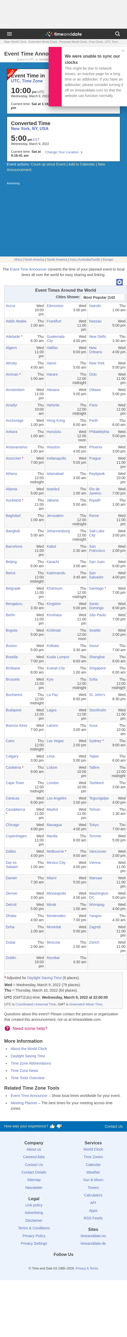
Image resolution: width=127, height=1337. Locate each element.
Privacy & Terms (87, 1268)
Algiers (11, 348)
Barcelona (14, 546)
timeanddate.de (93, 1243)
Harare (52, 374)
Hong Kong (56, 420)
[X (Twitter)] (55, 1264)
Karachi (53, 562)
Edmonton (55, 306)
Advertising (34, 1213)
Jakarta (53, 500)
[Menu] (9, 34)
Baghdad (13, 516)
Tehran (94, 809)
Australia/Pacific (89, 259)
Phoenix (95, 447)
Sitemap (34, 1180)
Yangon (95, 916)
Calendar (93, 1165)
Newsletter (34, 1188)
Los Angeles (56, 798)
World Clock (93, 1149)
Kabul (51, 546)
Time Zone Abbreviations (31, 1063)
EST (36, 140)
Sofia (93, 679)
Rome (94, 516)
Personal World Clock (73, 41)
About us (34, 1149)
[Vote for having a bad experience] (59, 1126)
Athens (11, 474)
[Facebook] (46, 1264)
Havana (53, 390)
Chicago (12, 825)
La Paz (52, 695)
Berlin (10, 615)
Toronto (95, 836)
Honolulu (54, 432)
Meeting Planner (24, 1103)
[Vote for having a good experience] (52, 1126)
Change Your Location (62, 152)
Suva (93, 725)
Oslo (93, 374)
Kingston (54, 604)
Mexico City (56, 862)
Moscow (53, 942)
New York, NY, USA (29, 128)
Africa (18, 259)
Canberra (13, 767)
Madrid (52, 809)
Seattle (95, 630)
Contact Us (114, 1126)
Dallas (11, 851)
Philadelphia (99, 432)
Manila (52, 836)
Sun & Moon (93, 1180)
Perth (93, 420)
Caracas (12, 798)
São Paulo (97, 615)
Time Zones (93, 1157)
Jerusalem (55, 516)
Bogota (11, 630)
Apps (93, 1210)
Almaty (11, 363)
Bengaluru (14, 604)
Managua (54, 825)
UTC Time (111, 41)
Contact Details (33, 1172)
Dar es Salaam (12, 864)
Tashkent (96, 783)
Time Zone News (24, 1071)
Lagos (51, 710)
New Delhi (97, 336)
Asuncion (13, 458)
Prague (95, 458)
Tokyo (94, 825)
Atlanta (11, 489)
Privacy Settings (34, 1243)
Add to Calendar (81, 164)
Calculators (93, 1195)
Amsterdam (15, 390)
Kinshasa (54, 615)
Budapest (13, 710)
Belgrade (13, 588)
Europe (108, 259)
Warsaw (95, 878)
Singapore (97, 668)
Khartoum (54, 588)
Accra (10, 306)
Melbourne (55, 851)
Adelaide (13, 336)
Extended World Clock (43, 41)
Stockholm (97, 710)
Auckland (13, 500)
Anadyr (11, 405)
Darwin (11, 878)
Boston (11, 646)
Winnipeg (96, 904)
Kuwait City (56, 668)
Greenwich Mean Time (85, 1004)
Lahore (52, 725)
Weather (93, 1172)
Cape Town (15, 783)
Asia (73, 259)
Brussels (13, 679)
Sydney (95, 741)
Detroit (11, 904)
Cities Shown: (68, 297)
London (53, 783)
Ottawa (95, 390)
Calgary (12, 756)
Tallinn (94, 767)
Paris (93, 405)
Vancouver (97, 851)
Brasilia (12, 657)
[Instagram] (72, 1264)
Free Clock (96, 41)
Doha (10, 927)
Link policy (33, 1205)
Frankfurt (54, 321)
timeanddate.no (93, 1236)
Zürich (94, 942)
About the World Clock (29, 1049)
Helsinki (53, 405)
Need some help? (30, 1028)
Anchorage (15, 420)
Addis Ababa (16, 321)
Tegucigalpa (99, 798)
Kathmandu (56, 573)
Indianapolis (56, 458)
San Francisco (97, 548)
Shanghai (97, 657)
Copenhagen (16, 836)
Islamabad (55, 474)
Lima (50, 756)
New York (97, 363)
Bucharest (14, 695)
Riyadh (95, 500)
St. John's (97, 695)
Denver (12, 893)
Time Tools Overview (27, 1078)
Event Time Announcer (28, 269)
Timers (93, 1188)
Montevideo (56, 916)
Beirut (10, 573)
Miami (51, 878)
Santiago (96, 588)
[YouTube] (81, 1264)
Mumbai (53, 958)
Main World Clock (15, 41)
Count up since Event (48, 164)
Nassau (95, 321)
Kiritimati (54, 630)
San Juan (97, 562)
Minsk (51, 904)
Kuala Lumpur (58, 657)
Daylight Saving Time (44, 978)
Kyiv (50, 679)
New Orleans (95, 350)
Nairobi (95, 306)
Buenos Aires (16, 725)
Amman (12, 374)
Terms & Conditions (34, 1228)
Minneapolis (56, 893)
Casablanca (15, 809)
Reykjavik (97, 474)
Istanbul (53, 489)
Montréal (54, 927)
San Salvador (96, 575)
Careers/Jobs (34, 1157)
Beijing (11, 562)
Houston (53, 447)
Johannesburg (58, 531)
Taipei (94, 756)
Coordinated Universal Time (35, 1004)
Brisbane (13, 668)
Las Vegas (55, 741)
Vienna (94, 862)
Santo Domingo (96, 606)
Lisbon (52, 767)
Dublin (11, 958)
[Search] (117, 34)
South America (57, 259)
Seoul (94, 646)
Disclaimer (33, 1220)
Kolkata (53, 646)
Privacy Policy (33, 1236)
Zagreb (95, 927)
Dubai (10, 942)
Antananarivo (16, 447)
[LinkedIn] (63, 1264)
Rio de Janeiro (95, 491)
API (93, 1203)
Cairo (10, 741)
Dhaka (11, 916)
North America (34, 259)
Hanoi (51, 363)
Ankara (11, 432)
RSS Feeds (93, 1218)
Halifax (52, 348)
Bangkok (13, 531)
